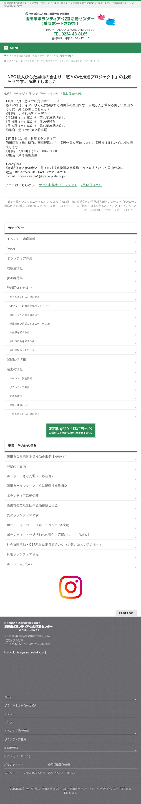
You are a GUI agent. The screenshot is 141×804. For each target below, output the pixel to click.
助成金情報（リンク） (18, 756)
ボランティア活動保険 (23, 495)
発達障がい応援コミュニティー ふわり (31, 323)
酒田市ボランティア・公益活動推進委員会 (37, 486)
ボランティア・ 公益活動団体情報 (37, 764)
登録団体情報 (16, 359)
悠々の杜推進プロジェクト (58, 185)
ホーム (8, 697)
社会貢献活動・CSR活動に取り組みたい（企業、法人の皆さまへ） (55, 544)
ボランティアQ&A (20, 564)
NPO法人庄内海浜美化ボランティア (30, 306)
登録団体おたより (19, 288)
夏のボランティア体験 (23, 515)
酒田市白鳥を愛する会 (22, 341)
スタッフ (9, 714)
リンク (8, 722)
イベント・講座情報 (21, 239)
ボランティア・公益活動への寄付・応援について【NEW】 (49, 535)
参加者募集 (15, 278)
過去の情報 (65, 55)
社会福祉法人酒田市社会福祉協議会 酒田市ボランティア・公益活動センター (72, 788)
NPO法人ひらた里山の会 (26, 414)
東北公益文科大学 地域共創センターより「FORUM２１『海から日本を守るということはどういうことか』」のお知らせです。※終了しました (104, 206)
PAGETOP (126, 613)
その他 (11, 248)
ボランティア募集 (49, 55)
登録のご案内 (16, 466)
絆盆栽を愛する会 (20, 332)
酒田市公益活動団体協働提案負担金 (32, 505)
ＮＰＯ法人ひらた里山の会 (25, 297)
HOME (7, 55)
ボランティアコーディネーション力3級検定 (38, 525)
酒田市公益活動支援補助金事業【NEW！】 (37, 457)
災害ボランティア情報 (23, 554)
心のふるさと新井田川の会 (25, 314)
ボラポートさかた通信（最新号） (31, 476)
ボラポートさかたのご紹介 (20, 705)
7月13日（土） (91, 185)
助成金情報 (15, 268)
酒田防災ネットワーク (22, 350)
